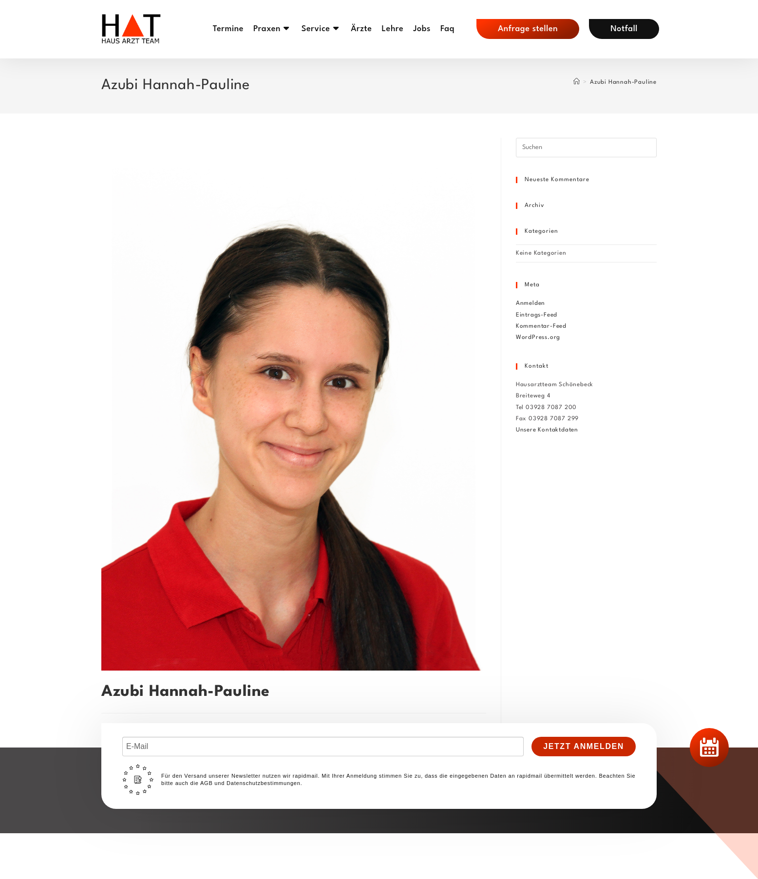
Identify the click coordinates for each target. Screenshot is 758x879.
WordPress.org (538, 337)
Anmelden (530, 303)
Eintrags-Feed (536, 315)
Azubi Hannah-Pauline (623, 82)
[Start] (576, 82)
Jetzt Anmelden (583, 746)
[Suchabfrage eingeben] (586, 147)
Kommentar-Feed (541, 326)
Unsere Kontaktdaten (547, 430)
